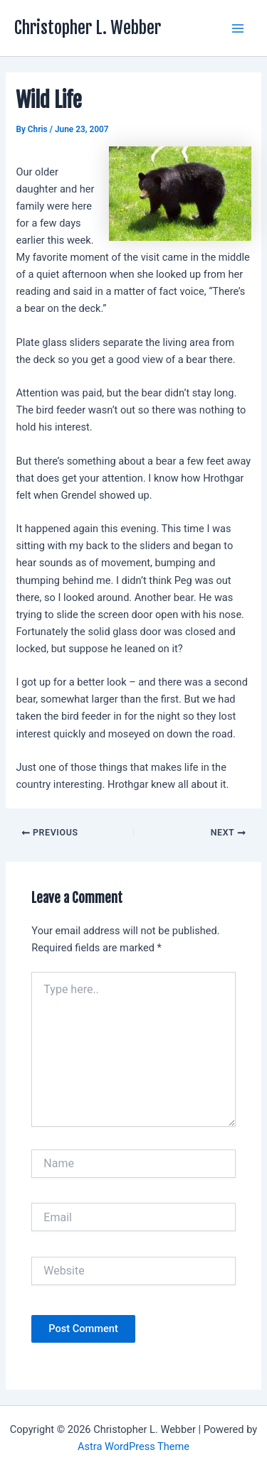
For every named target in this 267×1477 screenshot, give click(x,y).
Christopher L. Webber (87, 27)
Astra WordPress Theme (133, 1446)
